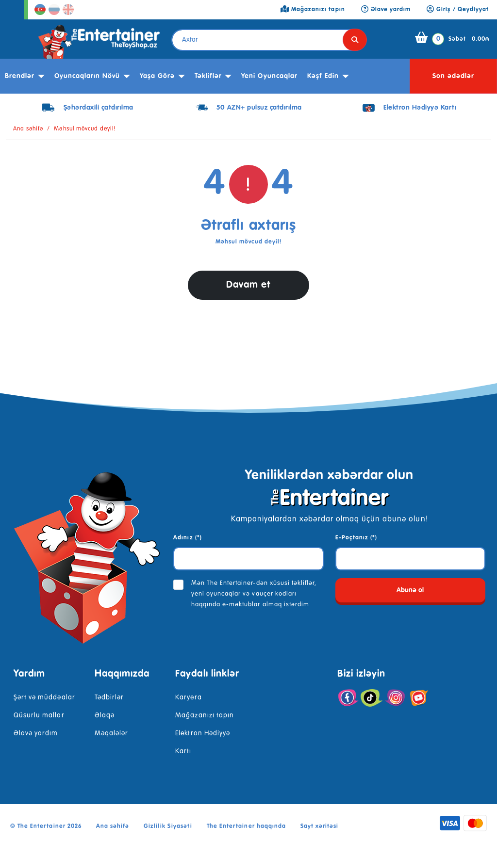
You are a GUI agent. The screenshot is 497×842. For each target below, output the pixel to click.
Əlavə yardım (36, 733)
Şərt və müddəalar (44, 697)
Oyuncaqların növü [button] (87, 76)
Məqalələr (111, 733)
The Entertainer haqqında (246, 826)
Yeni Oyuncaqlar (269, 76)
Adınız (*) (187, 538)
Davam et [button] (248, 285)
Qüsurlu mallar (39, 715)
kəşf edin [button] (323, 76)
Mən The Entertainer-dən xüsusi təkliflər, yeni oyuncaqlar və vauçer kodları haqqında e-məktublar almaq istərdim (254, 594)
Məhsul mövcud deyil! (85, 129)
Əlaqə (105, 715)
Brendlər (19, 76)
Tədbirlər (109, 697)
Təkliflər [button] (208, 76)
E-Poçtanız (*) (356, 538)
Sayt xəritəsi (319, 826)
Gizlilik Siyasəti (168, 826)
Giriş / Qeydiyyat (458, 10)
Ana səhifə (28, 129)
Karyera (188, 697)
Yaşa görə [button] (157, 76)
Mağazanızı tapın (204, 715)
